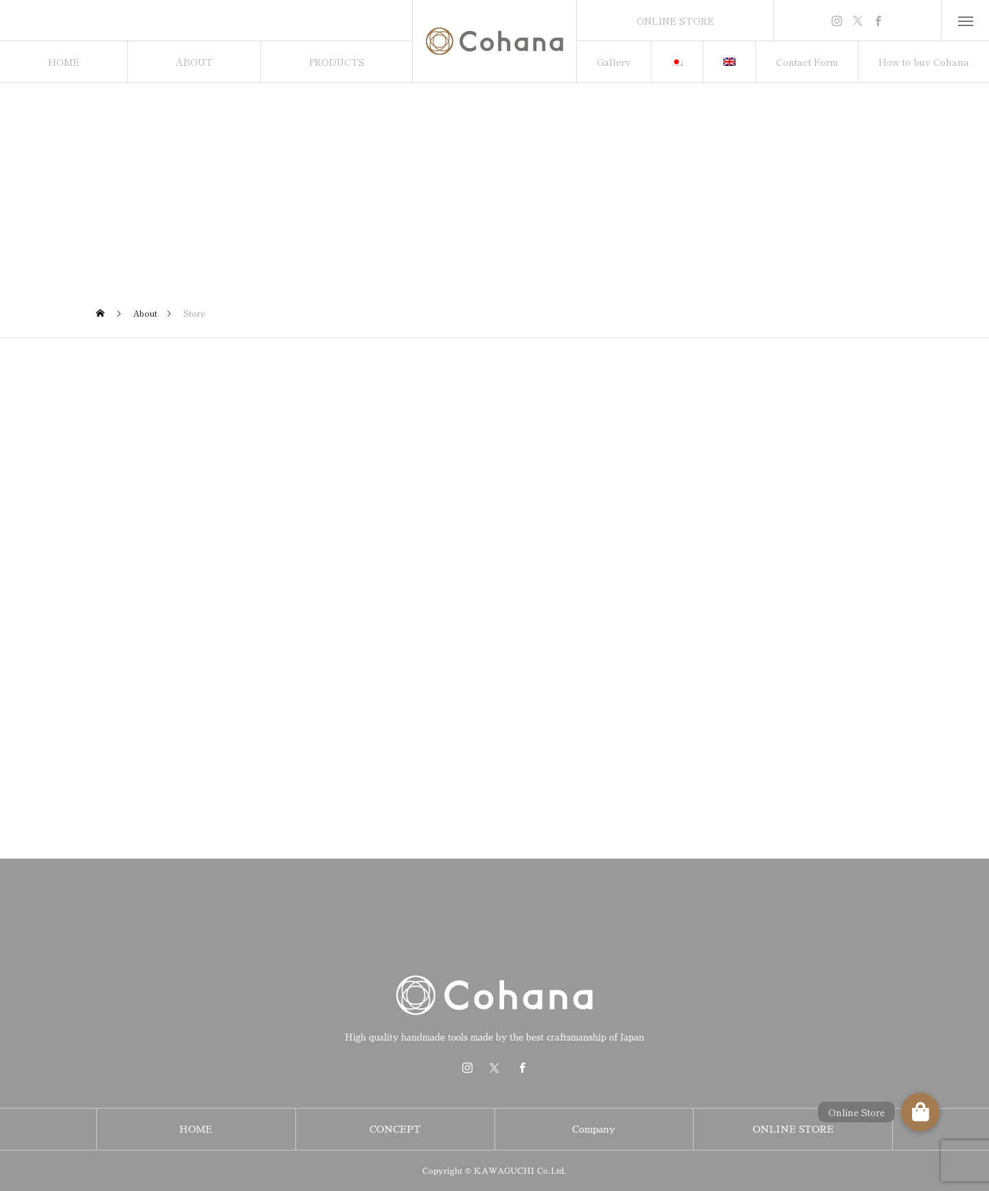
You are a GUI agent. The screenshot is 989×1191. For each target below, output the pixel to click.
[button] (920, 1112)
